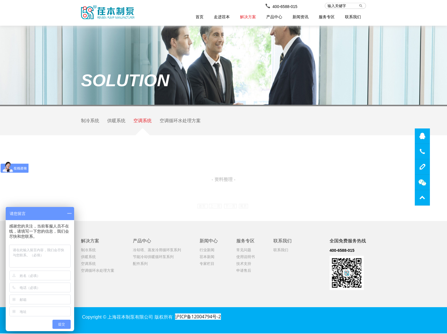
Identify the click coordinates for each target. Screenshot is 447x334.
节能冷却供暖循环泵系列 (153, 257)
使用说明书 (245, 257)
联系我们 (353, 17)
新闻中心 (209, 241)
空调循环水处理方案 (180, 120)
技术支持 (243, 264)
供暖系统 (116, 120)
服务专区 (327, 17)
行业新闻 (207, 250)
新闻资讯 (300, 17)
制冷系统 (90, 120)
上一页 (215, 207)
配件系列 (140, 264)
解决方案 (248, 17)
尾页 (243, 207)
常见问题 (243, 250)
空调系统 (142, 120)
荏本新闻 (207, 257)
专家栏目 (207, 264)
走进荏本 (222, 17)
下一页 (230, 207)
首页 (200, 17)
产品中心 (274, 17)
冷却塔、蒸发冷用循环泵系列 (157, 250)
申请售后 (243, 271)
